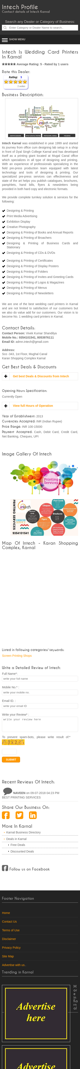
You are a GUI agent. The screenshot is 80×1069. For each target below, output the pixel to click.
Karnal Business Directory (23, 835)
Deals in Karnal (16, 841)
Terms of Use (10, 932)
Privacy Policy (11, 950)
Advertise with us (13, 967)
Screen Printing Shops (17, 655)
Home (6, 915)
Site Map (8, 959)
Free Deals (17, 847)
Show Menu (17, 39)
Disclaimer (9, 941)
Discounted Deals (22, 854)
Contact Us (9, 924)
